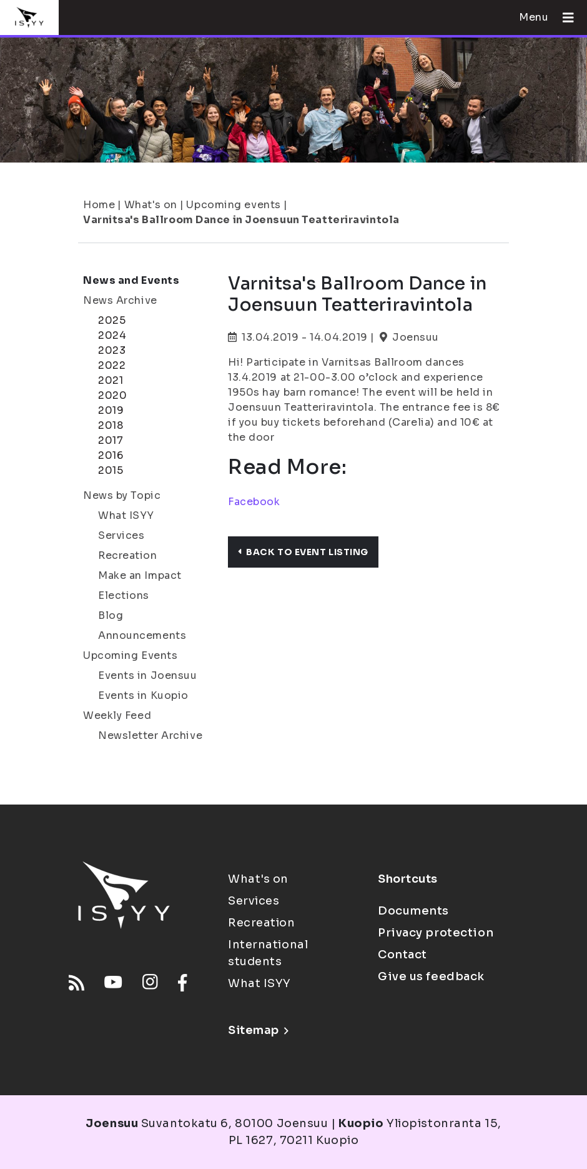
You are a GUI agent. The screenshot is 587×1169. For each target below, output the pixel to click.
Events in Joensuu (147, 675)
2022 (112, 365)
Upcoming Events (130, 655)
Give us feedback (431, 976)
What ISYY (126, 515)
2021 (110, 380)
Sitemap (258, 1030)
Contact (402, 954)
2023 (112, 350)
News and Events (131, 280)
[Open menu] (563, 17)
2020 (112, 395)
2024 (112, 335)
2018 (110, 425)
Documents (413, 911)
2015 (110, 470)
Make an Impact (140, 575)
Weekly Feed (117, 715)
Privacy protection (435, 933)
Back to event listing (303, 552)
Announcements (142, 635)
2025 (112, 320)
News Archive (120, 300)
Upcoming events (233, 204)
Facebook (254, 501)
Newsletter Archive (150, 735)
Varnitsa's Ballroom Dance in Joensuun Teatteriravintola (241, 219)
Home (99, 204)
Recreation (127, 555)
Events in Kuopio (143, 695)
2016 (110, 455)
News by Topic (121, 495)
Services (121, 535)
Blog (110, 615)
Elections (123, 595)
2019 (111, 410)
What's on (150, 204)
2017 (110, 440)
